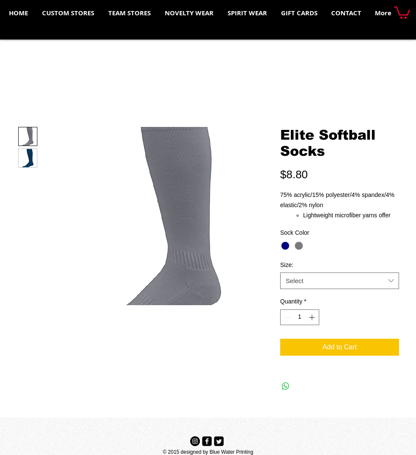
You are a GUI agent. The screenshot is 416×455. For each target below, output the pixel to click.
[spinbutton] (299, 317)
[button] (402, 12)
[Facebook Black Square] (207, 441)
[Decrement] (286, 317)
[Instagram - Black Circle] (195, 441)
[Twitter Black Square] (219, 441)
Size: (286, 264)
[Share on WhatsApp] (286, 386)
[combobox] (339, 280)
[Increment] (312, 317)
